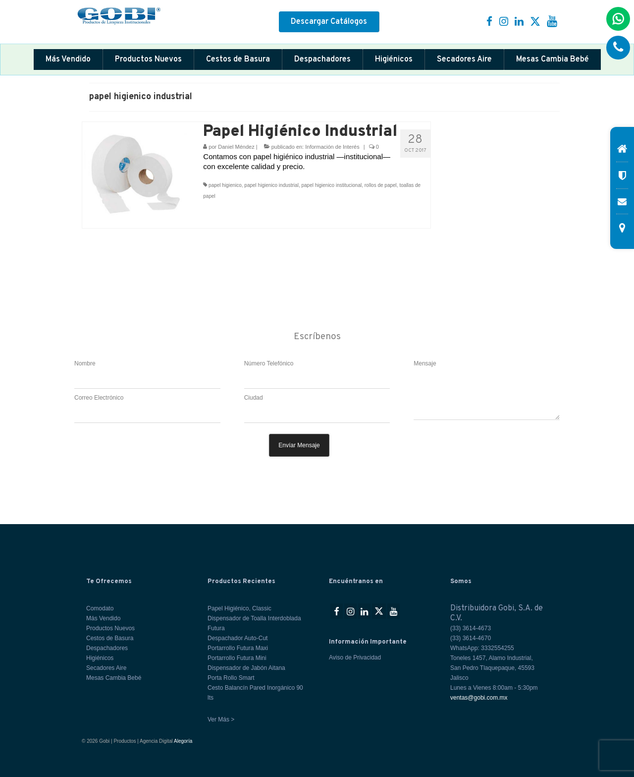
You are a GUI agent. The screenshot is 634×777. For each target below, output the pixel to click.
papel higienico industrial (271, 185)
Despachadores (322, 59)
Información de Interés (332, 147)
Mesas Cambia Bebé (552, 59)
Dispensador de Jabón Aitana (246, 667)
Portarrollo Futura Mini (237, 658)
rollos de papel (381, 185)
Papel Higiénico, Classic (239, 608)
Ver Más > (221, 719)
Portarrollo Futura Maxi (238, 648)
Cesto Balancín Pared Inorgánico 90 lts (255, 692)
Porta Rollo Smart (231, 677)
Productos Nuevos (148, 59)
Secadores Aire (464, 59)
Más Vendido (68, 59)
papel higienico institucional (331, 185)
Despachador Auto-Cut (237, 638)
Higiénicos (394, 59)
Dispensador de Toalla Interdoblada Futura (254, 623)
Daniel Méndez (236, 147)
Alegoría (183, 741)
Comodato (99, 608)
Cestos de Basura (238, 59)
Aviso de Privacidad (355, 657)
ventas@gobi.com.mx (479, 697)
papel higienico (225, 185)
